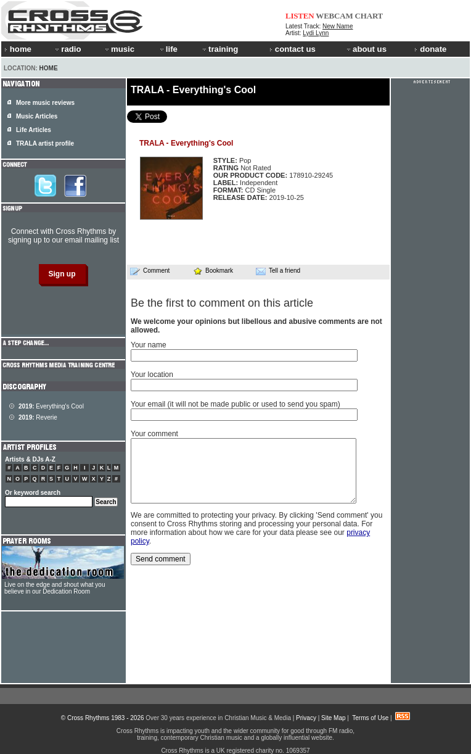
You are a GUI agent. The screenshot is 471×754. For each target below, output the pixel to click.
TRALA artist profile (45, 143)
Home (48, 68)
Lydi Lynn (316, 33)
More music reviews (45, 102)
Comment (150, 271)
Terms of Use (370, 718)
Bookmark (213, 271)
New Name (337, 26)
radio (67, 49)
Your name (148, 345)
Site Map (333, 718)
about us (366, 49)
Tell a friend (278, 271)
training (219, 49)
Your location (152, 374)
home (17, 49)
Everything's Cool (51, 406)
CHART (369, 15)
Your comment (154, 433)
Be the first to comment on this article (222, 303)
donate (430, 49)
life (168, 49)
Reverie (37, 417)
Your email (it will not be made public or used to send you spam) (235, 404)
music (119, 49)
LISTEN (299, 15)
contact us (292, 49)
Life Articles (33, 129)
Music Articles (36, 116)
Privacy (306, 718)
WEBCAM (334, 15)
